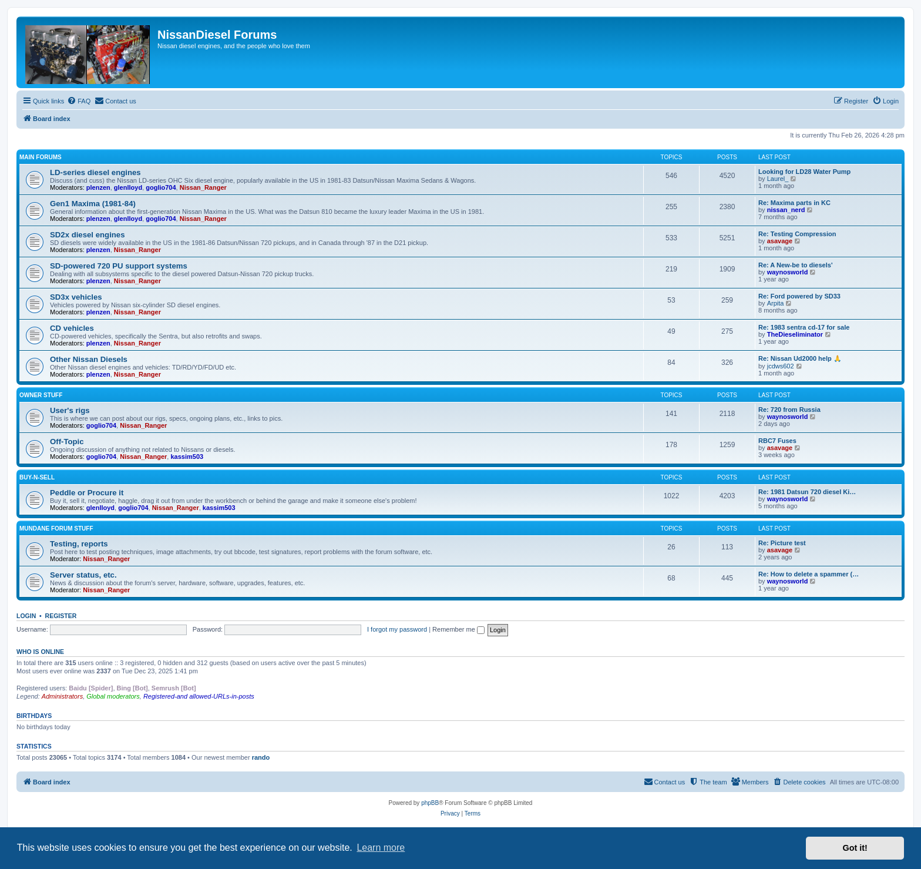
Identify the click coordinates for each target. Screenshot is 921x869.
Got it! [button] (855, 848)
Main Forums (40, 157)
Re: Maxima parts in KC (794, 202)
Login (26, 615)
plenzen (98, 187)
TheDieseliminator (795, 334)
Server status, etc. (83, 575)
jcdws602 (780, 366)
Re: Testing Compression (797, 233)
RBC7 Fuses (777, 440)
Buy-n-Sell (37, 477)
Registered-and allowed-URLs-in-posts (198, 696)
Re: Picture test (782, 542)
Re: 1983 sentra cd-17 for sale (803, 327)
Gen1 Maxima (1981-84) (93, 203)
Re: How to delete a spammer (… (808, 574)
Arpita (775, 303)
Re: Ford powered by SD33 (799, 296)
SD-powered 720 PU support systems (118, 265)
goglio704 (161, 187)
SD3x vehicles (76, 297)
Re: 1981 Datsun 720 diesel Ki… (807, 491)
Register (61, 615)
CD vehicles (72, 328)
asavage (779, 240)
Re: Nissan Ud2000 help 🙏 (800, 358)
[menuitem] (78, 101)
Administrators (62, 696)
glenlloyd (128, 187)
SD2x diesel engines (87, 234)
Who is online (40, 651)
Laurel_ (778, 178)
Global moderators (113, 696)
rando (261, 757)
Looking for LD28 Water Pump (804, 171)
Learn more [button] (381, 848)
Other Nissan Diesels (88, 359)
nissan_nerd (786, 209)
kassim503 (186, 456)
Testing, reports (79, 543)
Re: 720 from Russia (789, 409)
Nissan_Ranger (203, 187)
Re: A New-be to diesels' (795, 265)
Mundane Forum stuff (56, 528)
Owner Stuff (40, 395)
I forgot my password (397, 629)
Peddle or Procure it (86, 492)
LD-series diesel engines (95, 172)
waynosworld (787, 272)
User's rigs (70, 410)
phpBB (430, 803)
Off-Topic (67, 441)
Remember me (458, 629)
